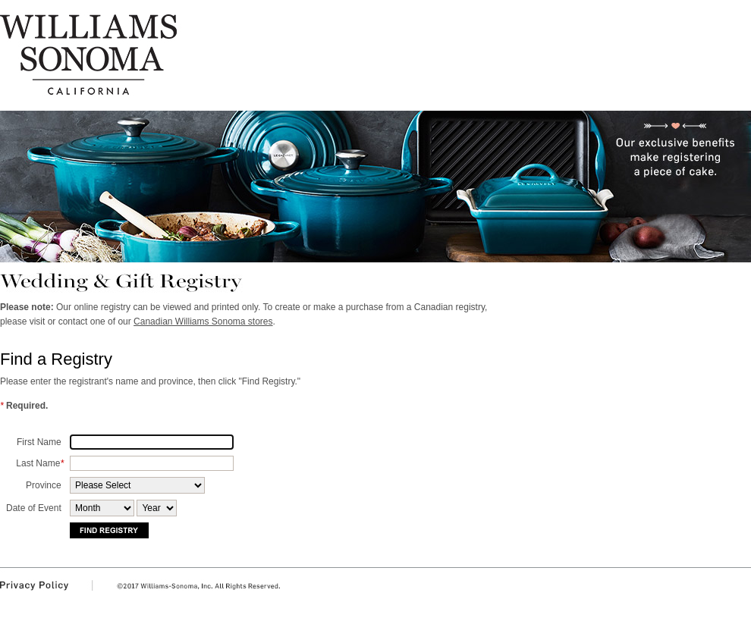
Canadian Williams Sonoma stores (203, 321)
